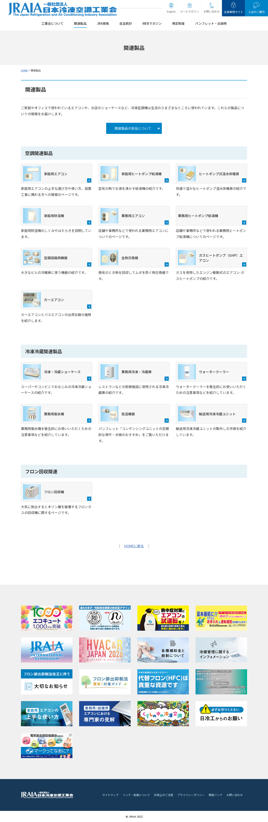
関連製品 (80, 23)
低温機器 (117, 413)
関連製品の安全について (133, 128)
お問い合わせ (212, 11)
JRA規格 (103, 23)
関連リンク (215, 795)
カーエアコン (43, 299)
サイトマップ (110, 795)
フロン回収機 (43, 492)
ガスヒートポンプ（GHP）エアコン (210, 257)
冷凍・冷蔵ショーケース (52, 371)
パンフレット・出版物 (211, 23)
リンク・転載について (136, 795)
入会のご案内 (256, 12)
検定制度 (178, 23)
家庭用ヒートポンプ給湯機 (131, 173)
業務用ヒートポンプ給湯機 (198, 215)
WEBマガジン (152, 23)
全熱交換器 (119, 257)
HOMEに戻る (134, 545)
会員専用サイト (233, 12)
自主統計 (125, 23)
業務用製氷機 (43, 413)
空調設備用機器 (45, 257)
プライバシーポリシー (191, 795)
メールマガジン (189, 11)
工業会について (52, 23)
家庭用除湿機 (43, 215)
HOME (24, 70)
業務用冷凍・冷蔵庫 (126, 371)
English (171, 11)
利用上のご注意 (163, 795)
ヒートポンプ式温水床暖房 (208, 173)
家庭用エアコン (45, 173)
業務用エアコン (122, 215)
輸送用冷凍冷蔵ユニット (207, 413)
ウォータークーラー (203, 371)
